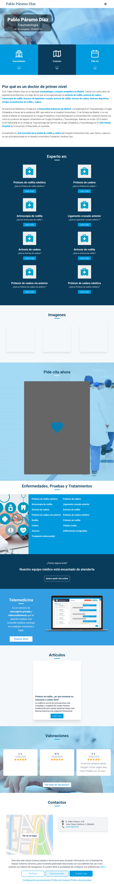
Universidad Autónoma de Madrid (55, 109)
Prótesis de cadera (72, 499)
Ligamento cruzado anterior (76, 504)
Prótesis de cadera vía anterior (46, 515)
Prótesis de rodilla (71, 520)
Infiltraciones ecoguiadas (75, 531)
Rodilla (35, 520)
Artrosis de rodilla (71, 509)
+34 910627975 (72, 827)
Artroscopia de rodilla (42, 504)
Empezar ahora (21, 639)
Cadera (35, 525)
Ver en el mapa (29, 835)
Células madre (70, 525)
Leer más (29, 191)
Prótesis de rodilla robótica (44, 499)
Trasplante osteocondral (43, 536)
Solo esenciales (57, 873)
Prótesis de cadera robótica (76, 515)
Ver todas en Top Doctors (57, 785)
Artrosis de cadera (40, 509)
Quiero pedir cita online (57, 578)
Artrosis (35, 531)
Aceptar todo (81, 873)
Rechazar (33, 873)
